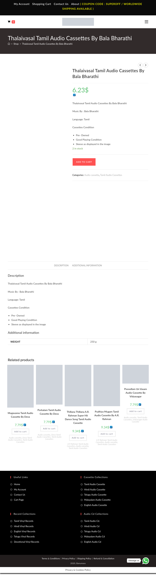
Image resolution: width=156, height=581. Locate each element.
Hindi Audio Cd (91, 526)
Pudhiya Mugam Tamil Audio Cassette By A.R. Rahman (106, 415)
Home (17, 484)
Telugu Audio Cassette (95, 494)
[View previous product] (140, 65)
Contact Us (61, 3)
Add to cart (84, 162)
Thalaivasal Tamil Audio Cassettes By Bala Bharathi (47, 43)
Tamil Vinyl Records (23, 521)
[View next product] (145, 65)
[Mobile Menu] (146, 21)
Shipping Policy (84, 558)
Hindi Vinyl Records (23, 526)
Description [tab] (61, 265)
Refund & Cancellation (104, 558)
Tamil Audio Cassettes (111, 175)
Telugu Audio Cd (92, 531)
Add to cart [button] (20, 431)
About (75, 3)
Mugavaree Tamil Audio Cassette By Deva (20, 414)
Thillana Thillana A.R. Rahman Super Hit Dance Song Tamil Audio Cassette (78, 417)
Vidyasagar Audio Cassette (140, 420)
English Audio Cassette (95, 505)
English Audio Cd (92, 541)
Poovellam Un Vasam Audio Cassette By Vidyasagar (135, 392)
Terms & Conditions (51, 558)
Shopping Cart (41, 3)
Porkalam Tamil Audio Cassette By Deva (49, 411)
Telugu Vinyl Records (24, 536)
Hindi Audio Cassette (94, 489)
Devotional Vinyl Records (26, 541)
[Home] (9, 43)
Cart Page (19, 499)
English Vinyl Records (24, 531)
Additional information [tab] (87, 265)
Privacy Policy (68, 558)
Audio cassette (91, 175)
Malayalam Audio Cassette (97, 499)
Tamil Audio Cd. (92, 521)
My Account (22, 3)
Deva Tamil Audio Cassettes (20, 438)
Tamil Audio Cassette (94, 484)
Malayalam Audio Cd (94, 536)
